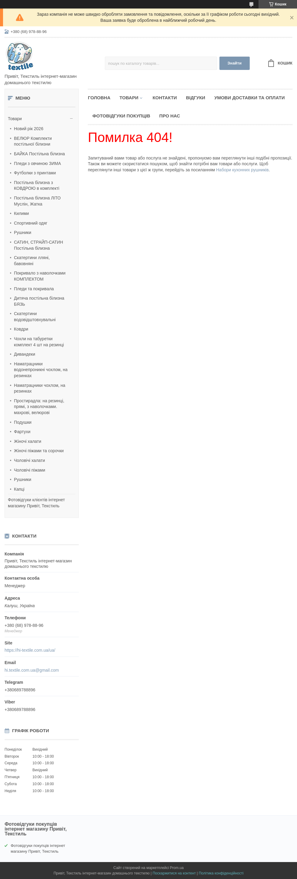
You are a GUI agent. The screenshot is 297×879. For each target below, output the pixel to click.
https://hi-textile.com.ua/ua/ (30, 650)
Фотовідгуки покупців (121, 116)
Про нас (169, 116)
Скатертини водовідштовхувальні (35, 316)
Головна (99, 97)
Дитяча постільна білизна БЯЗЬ (39, 301)
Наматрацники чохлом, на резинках (39, 388)
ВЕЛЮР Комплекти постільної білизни (33, 141)
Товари (15, 118)
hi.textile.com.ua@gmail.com (32, 670)
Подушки (23, 422)
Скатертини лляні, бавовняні (32, 260)
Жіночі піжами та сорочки (39, 450)
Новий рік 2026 (28, 128)
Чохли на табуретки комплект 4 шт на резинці (39, 341)
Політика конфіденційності (221, 873)
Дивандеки (24, 354)
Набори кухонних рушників (242, 169)
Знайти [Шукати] (234, 63)
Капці (19, 489)
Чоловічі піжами (29, 470)
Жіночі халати (27, 441)
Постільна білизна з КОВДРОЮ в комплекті (36, 185)
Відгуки (195, 97)
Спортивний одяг (30, 223)
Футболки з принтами (35, 172)
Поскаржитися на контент (173, 873)
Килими (21, 213)
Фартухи (22, 431)
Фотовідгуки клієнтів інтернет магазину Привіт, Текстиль (36, 502)
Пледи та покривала (34, 288)
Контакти (164, 97)
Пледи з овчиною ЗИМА (37, 163)
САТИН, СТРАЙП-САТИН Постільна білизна (38, 245)
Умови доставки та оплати (249, 97)
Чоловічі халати (29, 460)
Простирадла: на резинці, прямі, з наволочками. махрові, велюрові (39, 406)
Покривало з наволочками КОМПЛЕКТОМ (39, 276)
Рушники (22, 232)
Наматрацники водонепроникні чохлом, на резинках (41, 369)
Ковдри (21, 329)
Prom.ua (177, 868)
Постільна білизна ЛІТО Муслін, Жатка (37, 201)
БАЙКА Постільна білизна (39, 153)
